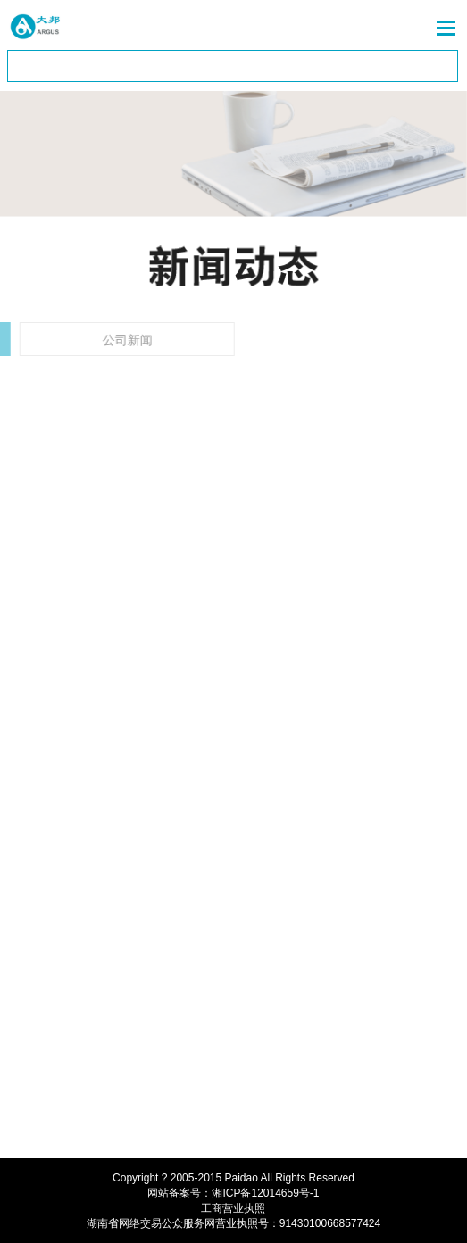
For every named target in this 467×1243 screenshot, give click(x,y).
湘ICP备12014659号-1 (265, 1193)
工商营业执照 (233, 1208)
